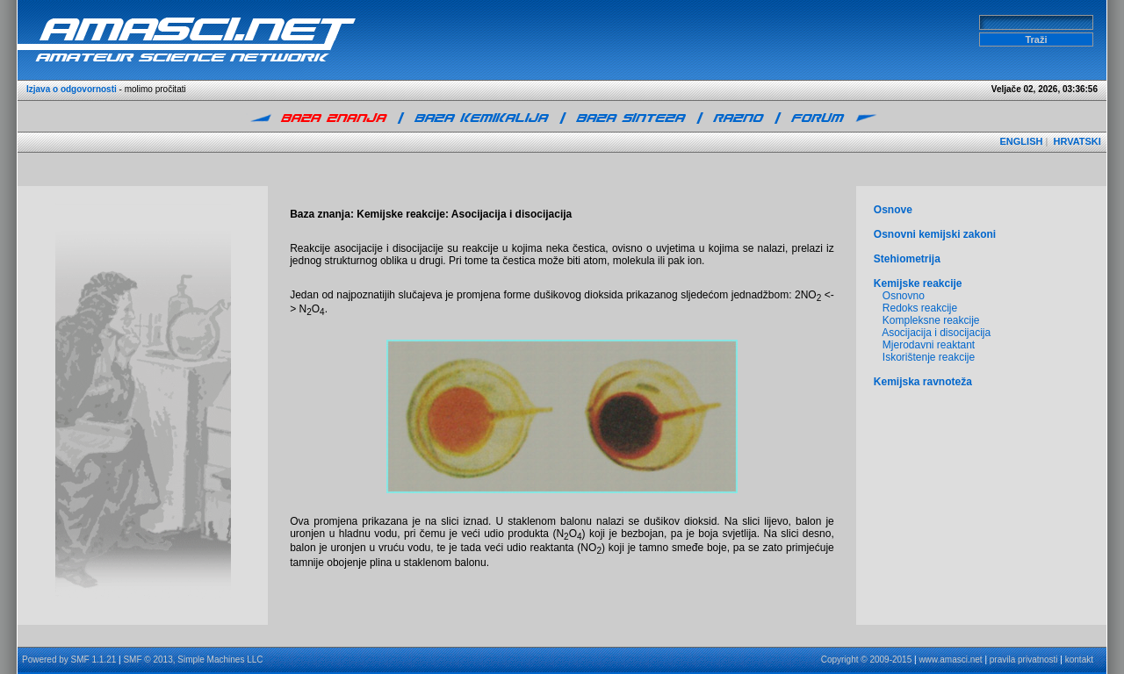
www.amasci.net (950, 659)
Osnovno (904, 296)
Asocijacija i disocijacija (936, 332)
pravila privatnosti (1024, 659)
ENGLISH (1021, 141)
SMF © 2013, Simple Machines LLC (193, 659)
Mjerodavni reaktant (929, 345)
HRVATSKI (1076, 141)
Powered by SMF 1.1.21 (69, 659)
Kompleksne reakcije (931, 320)
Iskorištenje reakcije (929, 357)
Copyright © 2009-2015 (866, 659)
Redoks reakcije (920, 308)
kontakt (1079, 659)
